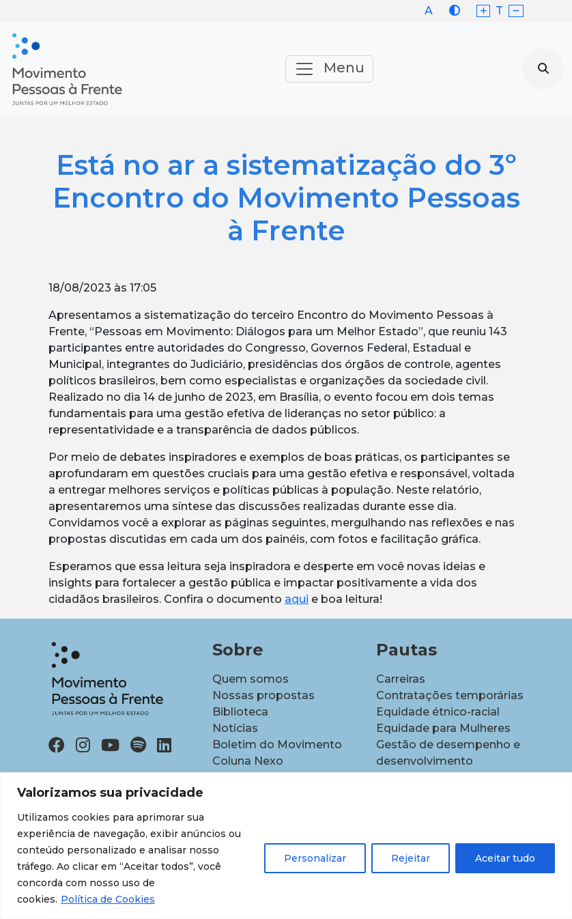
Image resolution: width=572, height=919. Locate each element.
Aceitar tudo (505, 858)
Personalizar (315, 858)
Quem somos (250, 679)
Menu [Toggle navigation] (329, 69)
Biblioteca (240, 711)
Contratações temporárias (450, 695)
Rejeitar (410, 858)
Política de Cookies (108, 899)
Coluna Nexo (247, 760)
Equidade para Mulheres (443, 728)
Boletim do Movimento (277, 744)
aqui (297, 599)
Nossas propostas (263, 695)
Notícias (235, 728)
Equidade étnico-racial (438, 711)
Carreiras (400, 679)
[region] (286, 845)
